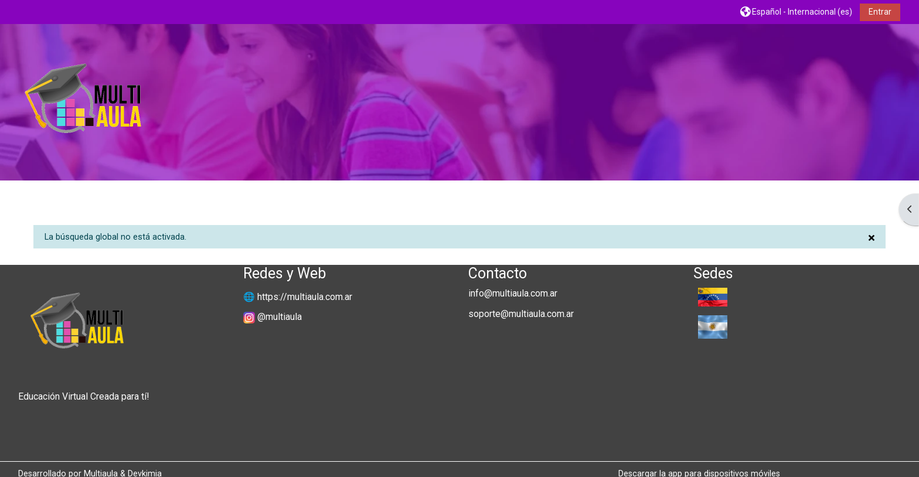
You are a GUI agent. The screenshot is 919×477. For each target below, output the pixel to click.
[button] (796, 11)
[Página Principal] (82, 102)
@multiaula (279, 316)
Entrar (880, 11)
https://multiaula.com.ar (304, 296)
